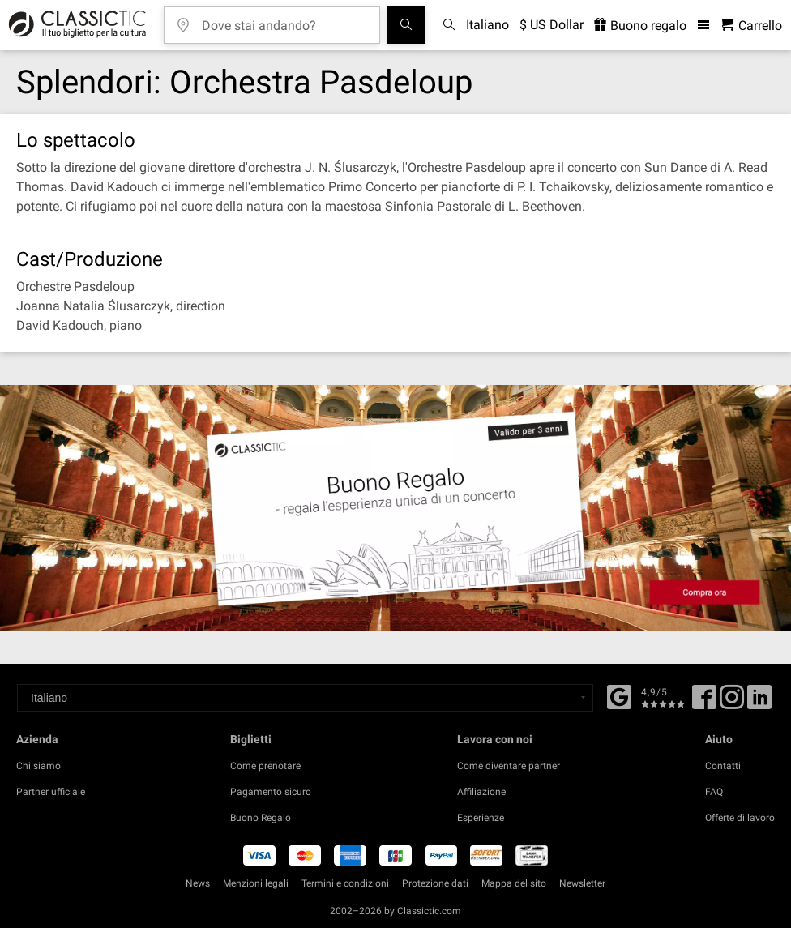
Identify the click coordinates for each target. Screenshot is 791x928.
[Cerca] (406, 25)
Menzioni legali (256, 883)
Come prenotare (265, 766)
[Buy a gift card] (395, 508)
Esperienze (480, 817)
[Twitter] (732, 702)
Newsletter (582, 883)
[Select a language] (305, 698)
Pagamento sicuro (270, 792)
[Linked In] (759, 702)
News (198, 883)
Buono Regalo (260, 817)
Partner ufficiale (50, 792)
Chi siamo (38, 766)
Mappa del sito (513, 883)
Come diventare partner (508, 766)
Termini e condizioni (345, 883)
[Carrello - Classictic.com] (751, 25)
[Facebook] (619, 695)
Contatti (723, 766)
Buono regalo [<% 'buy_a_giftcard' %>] (640, 25)
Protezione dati (435, 883)
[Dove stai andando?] (284, 19)
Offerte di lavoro (740, 817)
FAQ (714, 792)
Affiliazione (481, 792)
